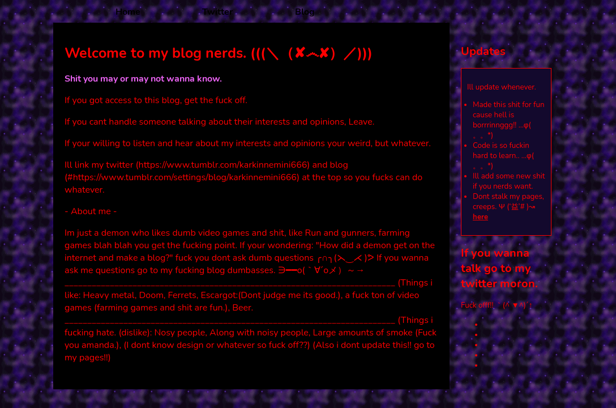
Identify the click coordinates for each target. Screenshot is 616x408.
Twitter (217, 12)
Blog (305, 12)
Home (128, 12)
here (480, 217)
